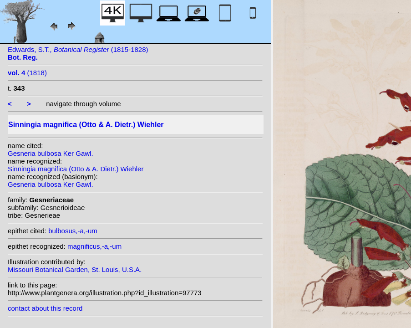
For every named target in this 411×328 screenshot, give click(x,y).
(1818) (27, 73)
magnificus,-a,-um (94, 246)
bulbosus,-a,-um (72, 231)
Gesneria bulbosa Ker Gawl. (50, 153)
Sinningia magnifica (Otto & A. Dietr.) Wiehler (75, 169)
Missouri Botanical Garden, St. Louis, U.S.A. (75, 269)
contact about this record (45, 308)
